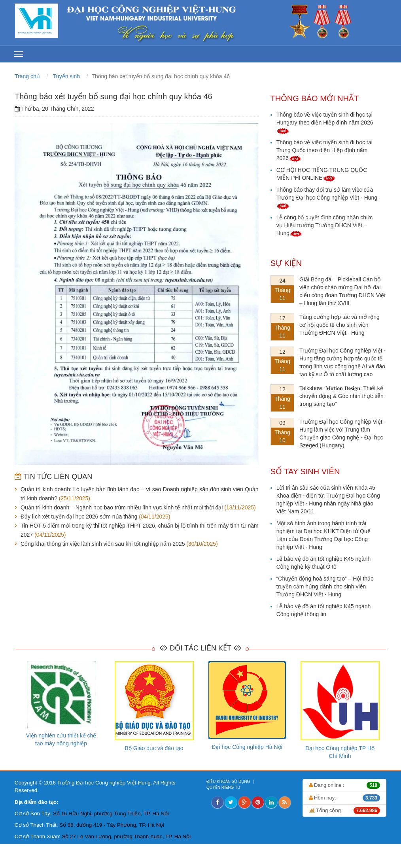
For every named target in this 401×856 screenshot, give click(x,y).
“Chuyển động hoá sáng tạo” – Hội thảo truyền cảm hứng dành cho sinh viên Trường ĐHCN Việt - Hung (325, 586)
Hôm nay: (344, 797)
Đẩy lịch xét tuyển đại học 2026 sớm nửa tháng (79, 516)
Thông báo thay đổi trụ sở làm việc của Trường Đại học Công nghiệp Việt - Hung (326, 198)
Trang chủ (28, 76)
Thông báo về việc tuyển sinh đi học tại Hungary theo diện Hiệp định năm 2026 (324, 122)
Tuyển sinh (66, 76)
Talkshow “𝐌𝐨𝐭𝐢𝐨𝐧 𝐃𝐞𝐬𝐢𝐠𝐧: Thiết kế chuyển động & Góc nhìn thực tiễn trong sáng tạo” (341, 396)
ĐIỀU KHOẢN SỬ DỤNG (228, 781)
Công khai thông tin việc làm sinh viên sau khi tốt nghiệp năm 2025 (103, 544)
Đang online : (344, 785)
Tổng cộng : (344, 810)
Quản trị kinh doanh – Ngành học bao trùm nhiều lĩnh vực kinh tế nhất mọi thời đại (122, 507)
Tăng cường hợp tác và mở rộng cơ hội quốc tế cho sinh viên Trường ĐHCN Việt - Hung (339, 325)
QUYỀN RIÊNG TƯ (224, 787)
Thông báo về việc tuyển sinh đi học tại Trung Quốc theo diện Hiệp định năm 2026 (324, 150)
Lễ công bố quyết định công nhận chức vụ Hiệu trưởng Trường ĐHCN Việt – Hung (324, 225)
